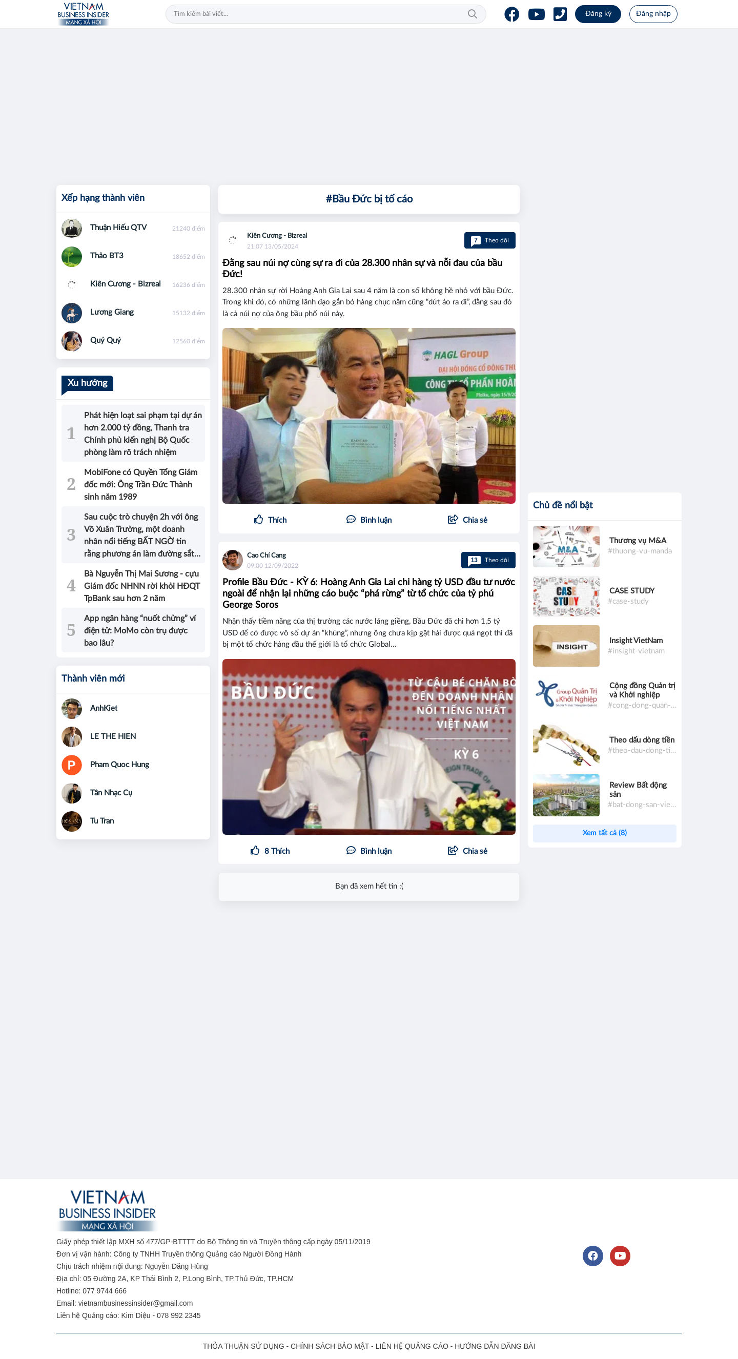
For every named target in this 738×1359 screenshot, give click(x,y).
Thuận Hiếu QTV (118, 228)
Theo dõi (490, 240)
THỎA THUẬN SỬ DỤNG (243, 1346)
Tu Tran (102, 821)
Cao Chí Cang (266, 555)
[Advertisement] (363, 105)
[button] (467, 520)
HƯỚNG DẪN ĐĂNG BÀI (495, 1346)
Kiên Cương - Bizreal (277, 236)
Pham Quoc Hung (119, 765)
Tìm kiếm (472, 14)
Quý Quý (105, 340)
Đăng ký (598, 13)
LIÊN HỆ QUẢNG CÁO (412, 1346)
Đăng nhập (653, 13)
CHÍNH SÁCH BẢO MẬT (330, 1346)
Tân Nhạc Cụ (111, 793)
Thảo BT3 (107, 256)
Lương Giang (112, 312)
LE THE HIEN (113, 736)
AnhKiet (103, 708)
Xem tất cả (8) (605, 833)
